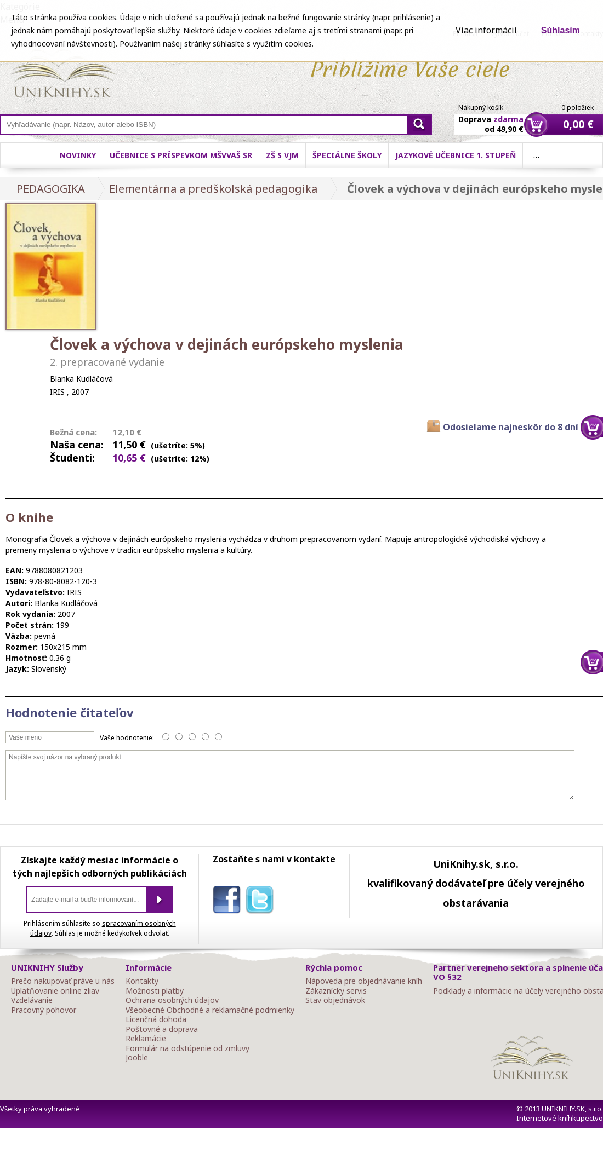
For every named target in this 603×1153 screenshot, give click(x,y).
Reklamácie (146, 1039)
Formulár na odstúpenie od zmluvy (187, 1048)
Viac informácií (486, 30)
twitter (262, 902)
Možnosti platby (155, 991)
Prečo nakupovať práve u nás (63, 981)
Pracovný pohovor (43, 1010)
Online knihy (63, 75)
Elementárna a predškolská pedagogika (213, 188)
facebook (229, 902)
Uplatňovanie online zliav (55, 991)
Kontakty (142, 981)
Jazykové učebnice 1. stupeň (455, 155)
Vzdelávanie (32, 1000)
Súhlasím (560, 30)
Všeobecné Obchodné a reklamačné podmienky (210, 1010)
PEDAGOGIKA (50, 188)
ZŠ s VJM (282, 155)
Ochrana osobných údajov (172, 1000)
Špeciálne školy (347, 155)
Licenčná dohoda (156, 1019)
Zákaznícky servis (336, 991)
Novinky (78, 155)
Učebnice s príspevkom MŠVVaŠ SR (181, 155)
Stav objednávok (335, 1000)
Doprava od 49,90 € (491, 117)
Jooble (137, 1058)
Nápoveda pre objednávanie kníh (363, 981)
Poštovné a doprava (162, 1029)
